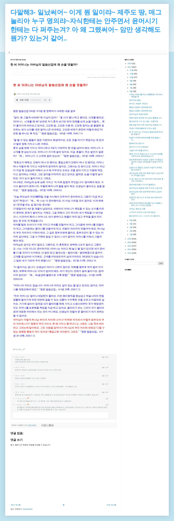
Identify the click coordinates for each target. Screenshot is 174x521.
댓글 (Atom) (27, 509)
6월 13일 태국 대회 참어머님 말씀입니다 (145, 125)
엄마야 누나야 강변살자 (138, 147)
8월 (131, 84)
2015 (130, 242)
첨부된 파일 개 (18, 349)
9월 (131, 81)
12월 (132, 70)
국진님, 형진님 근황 (137, 209)
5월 (131, 220)
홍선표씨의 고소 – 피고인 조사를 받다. (144, 216)
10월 (132, 77)
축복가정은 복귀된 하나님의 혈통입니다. (145, 118)
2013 (130, 249)
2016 (130, 239)
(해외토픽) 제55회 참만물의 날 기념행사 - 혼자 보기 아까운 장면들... (146, 204)
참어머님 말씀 (135, 100)
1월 (131, 234)
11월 (132, 74)
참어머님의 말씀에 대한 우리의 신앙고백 (145, 188)
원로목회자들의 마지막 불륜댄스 (142, 185)
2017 (130, 67)
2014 (130, 246)
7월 (131, 88)
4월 (131, 224)
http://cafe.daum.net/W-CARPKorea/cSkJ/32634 (101, 77)
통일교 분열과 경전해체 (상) (140, 111)
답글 (103, 357)
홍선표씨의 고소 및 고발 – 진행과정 (143, 121)
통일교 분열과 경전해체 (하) (140, 107)
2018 (130, 63)
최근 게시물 (16, 505)
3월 (131, 227)
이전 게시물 (111, 505)
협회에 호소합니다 (136, 143)
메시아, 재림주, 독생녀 (138, 104)
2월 (131, 231)
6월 (131, 91)
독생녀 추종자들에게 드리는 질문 (142, 128)
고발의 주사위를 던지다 (138, 150)
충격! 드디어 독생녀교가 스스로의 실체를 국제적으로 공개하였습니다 (146, 155)
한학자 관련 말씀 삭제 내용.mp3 (26, 94)
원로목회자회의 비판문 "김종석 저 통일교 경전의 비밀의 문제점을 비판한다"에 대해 (146, 162)
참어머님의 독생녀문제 (138, 114)
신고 (107, 357)
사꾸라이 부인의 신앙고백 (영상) (142, 212)
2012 (130, 253)
